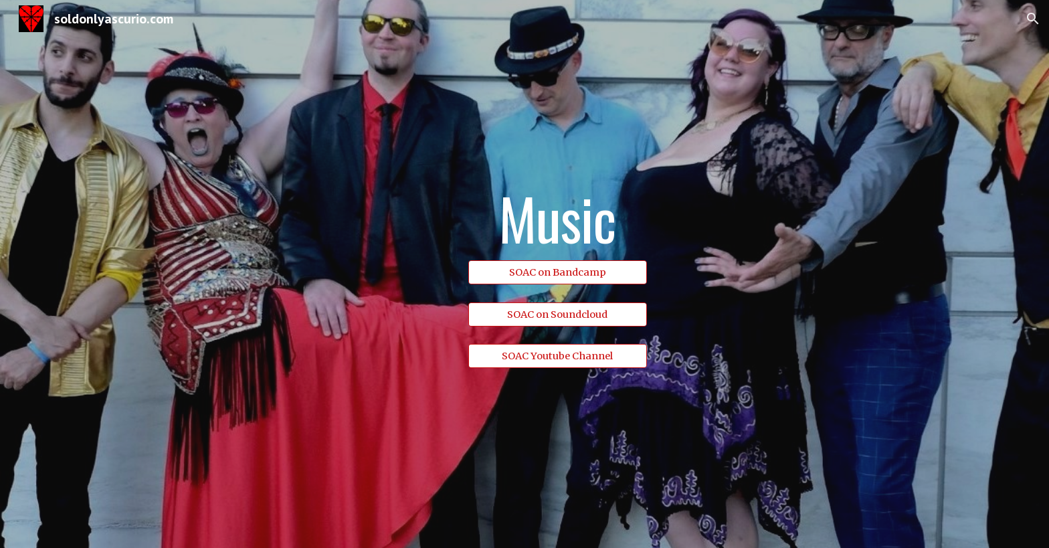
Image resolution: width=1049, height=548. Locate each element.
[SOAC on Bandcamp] (557, 272)
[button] (1033, 19)
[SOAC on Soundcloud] (557, 314)
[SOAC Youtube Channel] (557, 356)
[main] (557, 220)
